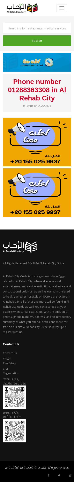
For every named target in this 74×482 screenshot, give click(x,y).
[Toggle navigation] (61, 8)
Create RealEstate (9, 361)
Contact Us (10, 353)
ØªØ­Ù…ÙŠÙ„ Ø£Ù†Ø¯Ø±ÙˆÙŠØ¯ (12, 381)
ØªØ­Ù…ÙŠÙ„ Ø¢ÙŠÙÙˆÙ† (12, 415)
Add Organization (11, 371)
